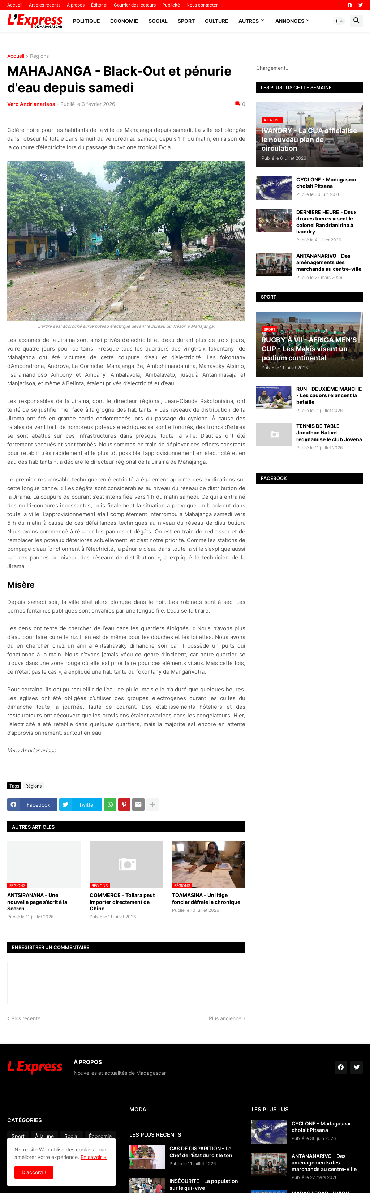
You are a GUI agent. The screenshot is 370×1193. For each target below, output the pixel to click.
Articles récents (44, 5)
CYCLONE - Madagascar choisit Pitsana (326, 182)
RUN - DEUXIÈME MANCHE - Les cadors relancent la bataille (329, 395)
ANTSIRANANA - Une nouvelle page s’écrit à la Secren (37, 901)
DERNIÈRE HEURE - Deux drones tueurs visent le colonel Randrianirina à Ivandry (326, 222)
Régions (39, 56)
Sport (186, 21)
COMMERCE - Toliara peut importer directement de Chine (122, 901)
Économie (124, 21)
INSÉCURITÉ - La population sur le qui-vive (203, 1184)
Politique (86, 21)
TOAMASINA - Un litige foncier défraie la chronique (206, 898)
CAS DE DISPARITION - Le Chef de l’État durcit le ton (200, 1151)
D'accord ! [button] (34, 1172)
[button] (339, 21)
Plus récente (25, 1018)
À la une (44, 1136)
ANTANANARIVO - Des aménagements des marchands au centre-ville (328, 262)
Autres (248, 21)
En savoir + (94, 1157)
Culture (216, 21)
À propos (76, 5)
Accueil (14, 5)
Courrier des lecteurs (135, 5)
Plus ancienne (225, 1018)
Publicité (171, 5)
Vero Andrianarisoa (31, 104)
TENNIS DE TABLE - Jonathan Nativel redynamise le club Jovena (329, 432)
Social (158, 21)
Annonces (289, 21)
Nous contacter (202, 5)
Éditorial (99, 5)
